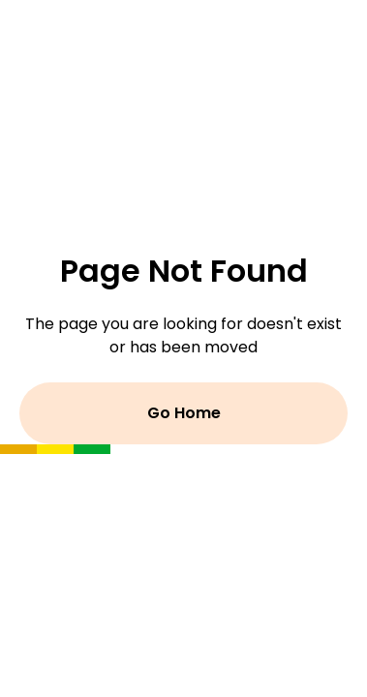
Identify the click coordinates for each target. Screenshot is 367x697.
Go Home (184, 413)
